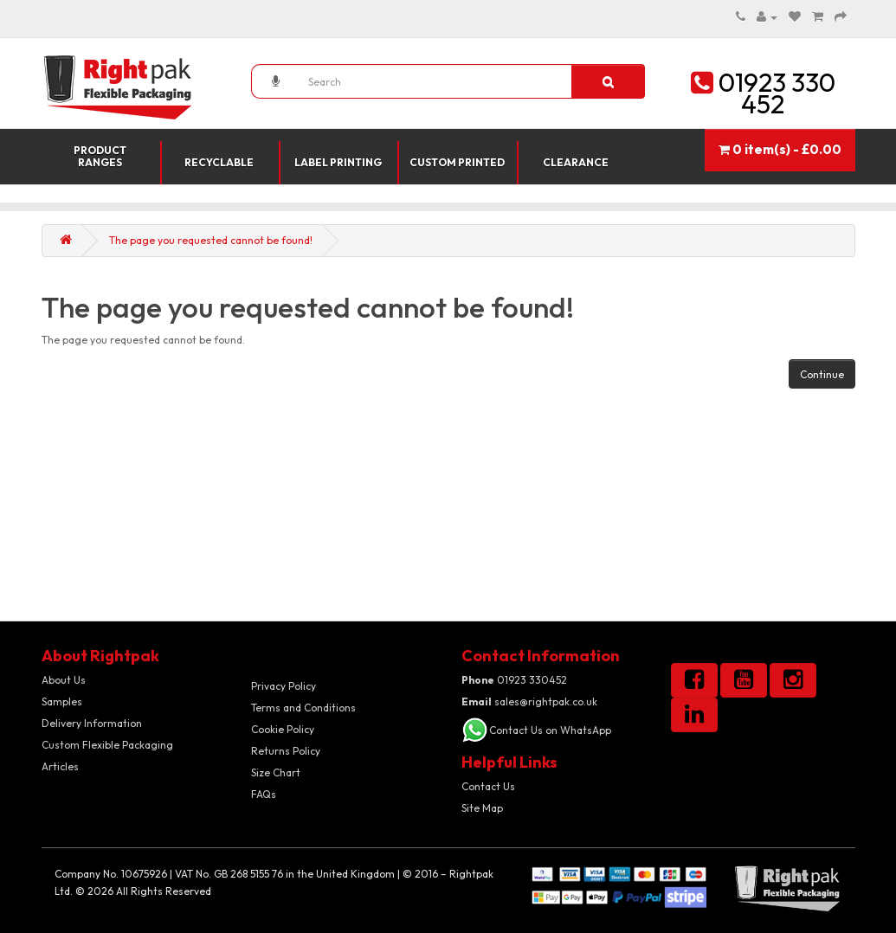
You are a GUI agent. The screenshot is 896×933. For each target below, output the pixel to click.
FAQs (263, 794)
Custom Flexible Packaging (107, 744)
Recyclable (219, 162)
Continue (822, 374)
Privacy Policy (283, 685)
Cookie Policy (282, 729)
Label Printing (338, 162)
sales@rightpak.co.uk (529, 701)
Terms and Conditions (303, 707)
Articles (60, 766)
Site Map (482, 807)
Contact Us (488, 786)
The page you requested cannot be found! (211, 240)
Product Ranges (100, 156)
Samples (62, 701)
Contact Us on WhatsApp (550, 730)
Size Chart (275, 772)
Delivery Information (92, 723)
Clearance (576, 162)
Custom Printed (457, 162)
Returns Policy (285, 750)
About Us (64, 679)
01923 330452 (514, 679)
